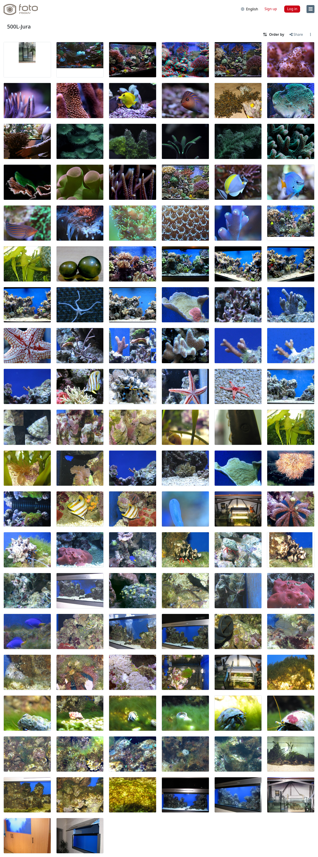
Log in (292, 8)
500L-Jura (19, 26)
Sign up (271, 8)
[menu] (310, 9)
